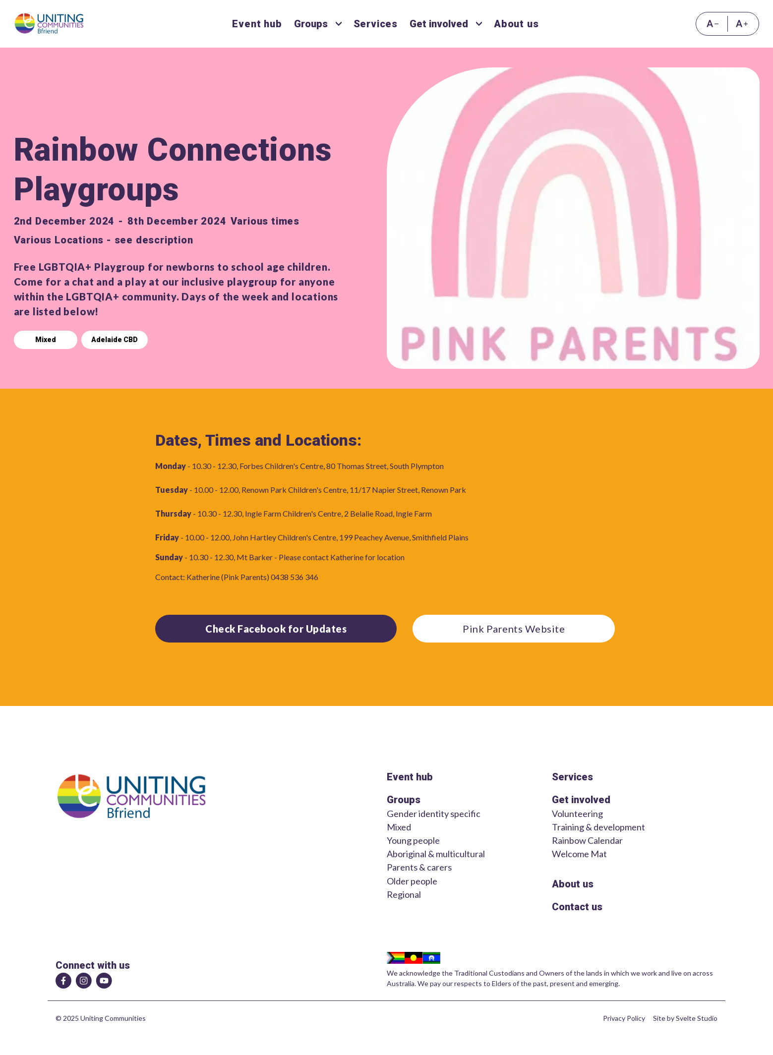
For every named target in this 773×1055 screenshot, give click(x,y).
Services (572, 777)
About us (573, 884)
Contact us (577, 907)
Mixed (45, 340)
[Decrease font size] (711, 24)
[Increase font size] (743, 24)
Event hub (410, 777)
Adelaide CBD (114, 340)
